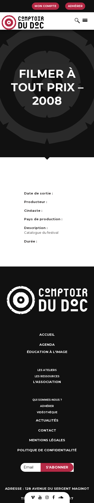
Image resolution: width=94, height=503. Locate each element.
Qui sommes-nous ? (47, 400)
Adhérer (75, 6)
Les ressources (47, 376)
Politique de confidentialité (47, 450)
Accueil (47, 334)
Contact (47, 430)
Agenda (47, 344)
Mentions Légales (47, 440)
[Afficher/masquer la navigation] (85, 20)
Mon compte (45, 6)
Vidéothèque (47, 412)
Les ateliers (47, 370)
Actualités (47, 420)
